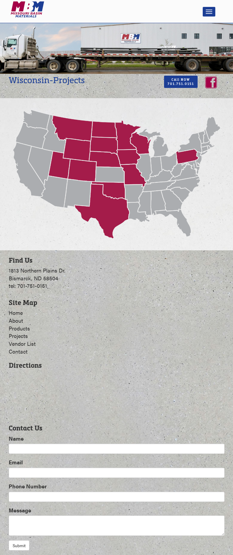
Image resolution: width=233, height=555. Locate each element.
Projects (18, 335)
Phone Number (28, 486)
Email (16, 462)
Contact (18, 351)
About (16, 320)
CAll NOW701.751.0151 (181, 81)
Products (19, 328)
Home (16, 312)
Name (16, 438)
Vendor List (22, 343)
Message (20, 510)
